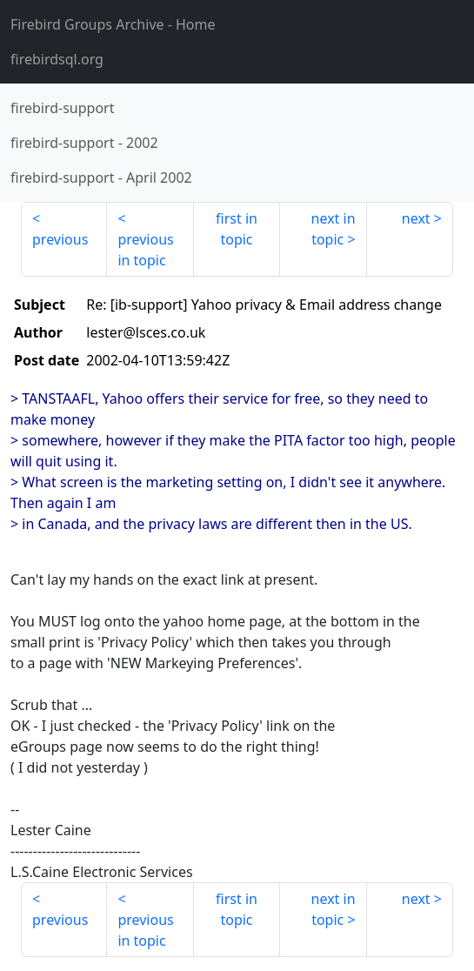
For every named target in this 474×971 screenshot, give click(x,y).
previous (60, 239)
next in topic (333, 229)
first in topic (236, 229)
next (416, 218)
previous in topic (145, 250)
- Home (113, 24)
